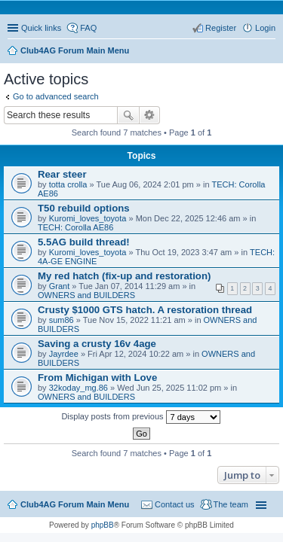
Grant (59, 286)
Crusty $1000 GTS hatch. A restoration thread (145, 309)
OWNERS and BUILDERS (86, 295)
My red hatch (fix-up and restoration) (124, 276)
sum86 (61, 319)
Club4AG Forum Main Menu (74, 504)
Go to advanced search (56, 96)
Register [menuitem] (220, 27)
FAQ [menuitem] (88, 27)
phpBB (102, 525)
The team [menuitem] (231, 504)
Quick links (41, 27)
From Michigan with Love (97, 377)
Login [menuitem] (265, 27)
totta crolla (68, 184)
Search (128, 115)
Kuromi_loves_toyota (88, 218)
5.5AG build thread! (84, 242)
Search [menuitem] (269, 52)
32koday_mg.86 (78, 387)
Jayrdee (63, 353)
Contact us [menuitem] (175, 504)
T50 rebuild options (84, 208)
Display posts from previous (140, 417)
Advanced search (150, 115)
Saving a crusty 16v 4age (97, 343)
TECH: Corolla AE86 (75, 227)
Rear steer (62, 174)
